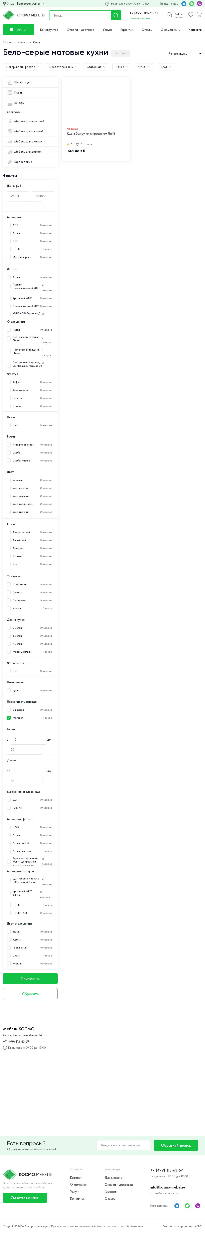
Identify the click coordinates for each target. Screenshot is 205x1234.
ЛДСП (16, 249)
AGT (15, 225)
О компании (170, 29)
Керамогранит (21, 390)
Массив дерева (22, 257)
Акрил (16, 233)
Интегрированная (23, 444)
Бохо (15, 564)
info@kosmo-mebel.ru (167, 1187)
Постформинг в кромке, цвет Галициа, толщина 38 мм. (27, 366)
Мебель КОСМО (18, 1029)
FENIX (16, 827)
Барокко (18, 556)
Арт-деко (18, 548)
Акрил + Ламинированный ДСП (26, 286)
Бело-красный (21, 512)
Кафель (17, 382)
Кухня (16, 690)
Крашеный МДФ (22, 298)
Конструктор (49, 29)
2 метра (17, 627)
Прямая (17, 592)
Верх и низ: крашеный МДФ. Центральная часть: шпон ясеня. (25, 862)
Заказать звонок (140, 18)
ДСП (15, 241)
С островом (19, 600)
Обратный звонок (176, 1145)
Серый (16, 955)
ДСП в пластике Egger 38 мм (25, 338)
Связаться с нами (25, 1197)
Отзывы (147, 29)
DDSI (199, 1226)
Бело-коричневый (23, 504)
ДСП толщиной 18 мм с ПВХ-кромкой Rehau (26, 880)
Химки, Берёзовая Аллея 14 (25, 4)
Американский (21, 532)
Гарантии (126, 29)
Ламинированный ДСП (26, 306)
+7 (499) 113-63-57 (144, 13)
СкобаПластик (21, 460)
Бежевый (18, 480)
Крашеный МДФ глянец (22, 893)
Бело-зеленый (21, 496)
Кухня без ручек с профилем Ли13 (91, 133)
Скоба (16, 452)
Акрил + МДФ (21, 843)
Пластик (17, 398)
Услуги (107, 29)
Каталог (76, 1177)
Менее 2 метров (22, 651)
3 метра (17, 635)
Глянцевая (18, 709)
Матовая (18, 717)
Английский (19, 540)
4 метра (17, 643)
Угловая (17, 608)
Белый (16, 931)
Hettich (16, 425)
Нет (15, 671)
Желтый (17, 939)
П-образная (20, 584)
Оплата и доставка (80, 29)
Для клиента (113, 1177)
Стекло (17, 406)
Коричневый (20, 947)
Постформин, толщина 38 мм (26, 351)
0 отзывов (84, 144)
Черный (17, 963)
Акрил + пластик (22, 851)
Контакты (195, 29)
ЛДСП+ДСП (20, 913)
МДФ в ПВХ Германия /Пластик (26, 315)
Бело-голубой (20, 488)
